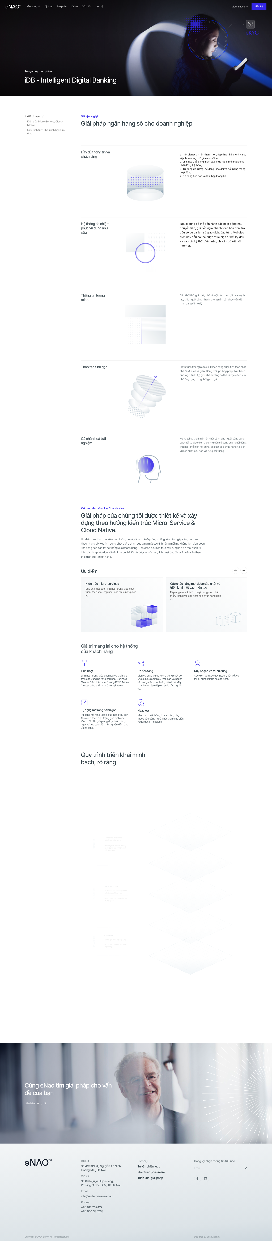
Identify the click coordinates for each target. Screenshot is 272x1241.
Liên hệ (99, 6)
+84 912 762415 (91, 1207)
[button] (235, 570)
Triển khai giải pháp (150, 1178)
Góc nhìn (86, 6)
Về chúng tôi (33, 6)
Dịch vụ (49, 6)
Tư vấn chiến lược (149, 1166)
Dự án (74, 6)
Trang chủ (31, 71)
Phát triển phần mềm (151, 1172)
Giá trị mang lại (35, 116)
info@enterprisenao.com (97, 1196)
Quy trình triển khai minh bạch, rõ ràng (46, 131)
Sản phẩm (62, 6)
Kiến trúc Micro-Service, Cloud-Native (45, 123)
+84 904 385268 (92, 1211)
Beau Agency (213, 1236)
